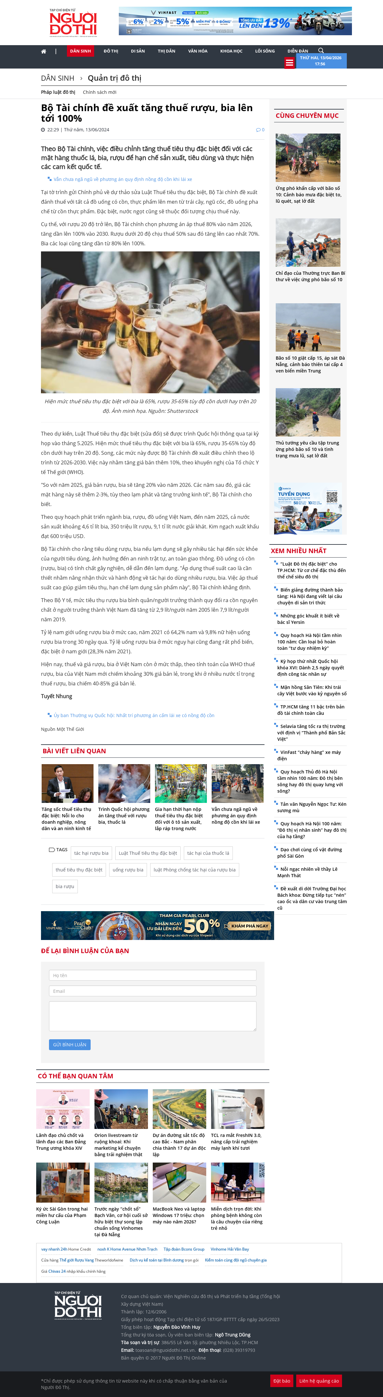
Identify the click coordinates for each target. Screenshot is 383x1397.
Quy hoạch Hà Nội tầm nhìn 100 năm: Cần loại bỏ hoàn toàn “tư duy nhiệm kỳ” (309, 641)
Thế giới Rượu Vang (77, 1260)
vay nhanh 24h (54, 1249)
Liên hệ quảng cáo (319, 1381)
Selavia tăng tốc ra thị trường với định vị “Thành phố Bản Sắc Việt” (311, 732)
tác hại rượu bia (91, 853)
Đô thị (111, 51)
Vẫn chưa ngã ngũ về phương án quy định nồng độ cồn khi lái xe (123, 179)
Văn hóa (198, 51)
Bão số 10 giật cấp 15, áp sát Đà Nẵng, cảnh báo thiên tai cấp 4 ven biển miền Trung (310, 364)
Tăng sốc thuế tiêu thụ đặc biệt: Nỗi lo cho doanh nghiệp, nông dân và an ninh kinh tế (66, 818)
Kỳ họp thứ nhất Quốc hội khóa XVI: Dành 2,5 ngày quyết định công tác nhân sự (310, 667)
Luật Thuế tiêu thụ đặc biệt (148, 853)
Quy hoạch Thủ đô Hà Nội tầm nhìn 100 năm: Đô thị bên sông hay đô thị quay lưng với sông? (310, 781)
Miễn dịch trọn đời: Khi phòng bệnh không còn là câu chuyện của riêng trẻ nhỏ (237, 1218)
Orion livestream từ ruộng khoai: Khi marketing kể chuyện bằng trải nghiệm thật (118, 1144)
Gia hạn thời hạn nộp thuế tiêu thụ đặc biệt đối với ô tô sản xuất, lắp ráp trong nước (179, 818)
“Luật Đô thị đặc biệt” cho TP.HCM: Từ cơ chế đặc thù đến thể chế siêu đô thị (311, 570)
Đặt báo (281, 1381)
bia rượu (65, 886)
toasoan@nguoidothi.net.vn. (165, 1350)
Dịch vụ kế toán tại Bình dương (157, 1260)
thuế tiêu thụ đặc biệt (79, 870)
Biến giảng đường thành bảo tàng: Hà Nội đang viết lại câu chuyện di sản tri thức (310, 596)
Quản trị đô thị (114, 77)
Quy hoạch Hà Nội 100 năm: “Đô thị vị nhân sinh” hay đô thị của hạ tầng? (311, 830)
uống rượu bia (128, 870)
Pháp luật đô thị (58, 92)
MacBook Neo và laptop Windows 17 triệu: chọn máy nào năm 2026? (179, 1215)
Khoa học (231, 51)
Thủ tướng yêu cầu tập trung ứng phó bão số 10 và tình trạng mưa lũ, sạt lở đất (307, 449)
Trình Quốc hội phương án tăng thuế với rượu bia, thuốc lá (124, 815)
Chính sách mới (100, 92)
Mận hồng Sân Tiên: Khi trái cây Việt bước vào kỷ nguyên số (312, 690)
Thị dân (166, 51)
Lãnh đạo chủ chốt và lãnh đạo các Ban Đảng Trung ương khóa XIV (61, 1141)
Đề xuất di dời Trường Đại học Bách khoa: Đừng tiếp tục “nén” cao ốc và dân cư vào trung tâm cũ (312, 898)
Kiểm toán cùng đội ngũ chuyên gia (236, 1260)
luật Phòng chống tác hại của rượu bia (195, 870)
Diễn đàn (298, 51)
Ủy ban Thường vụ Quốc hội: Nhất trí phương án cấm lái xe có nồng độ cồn (134, 715)
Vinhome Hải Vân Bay (230, 1249)
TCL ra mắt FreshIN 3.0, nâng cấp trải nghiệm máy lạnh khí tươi (236, 1141)
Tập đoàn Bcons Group (184, 1249)
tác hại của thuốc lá (208, 853)
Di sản (138, 51)
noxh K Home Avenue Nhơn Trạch (127, 1249)
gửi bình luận (69, 1045)
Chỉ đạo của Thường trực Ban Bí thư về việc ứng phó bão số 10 (310, 276)
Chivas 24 (57, 1271)
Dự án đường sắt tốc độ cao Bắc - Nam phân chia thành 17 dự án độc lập (179, 1144)
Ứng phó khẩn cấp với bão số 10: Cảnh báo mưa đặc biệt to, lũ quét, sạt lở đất (309, 194)
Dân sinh (80, 51)
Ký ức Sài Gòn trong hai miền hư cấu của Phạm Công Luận (62, 1215)
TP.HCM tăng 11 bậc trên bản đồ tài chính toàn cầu (311, 710)
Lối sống (265, 51)
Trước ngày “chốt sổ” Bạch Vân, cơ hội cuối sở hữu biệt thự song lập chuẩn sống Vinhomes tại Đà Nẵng (121, 1222)
